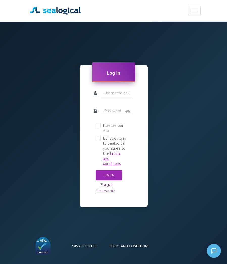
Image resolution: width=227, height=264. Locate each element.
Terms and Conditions (129, 246)
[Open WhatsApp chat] (214, 251)
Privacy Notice (84, 246)
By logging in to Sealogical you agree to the (111, 151)
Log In (109, 175)
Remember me (109, 128)
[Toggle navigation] (194, 11)
